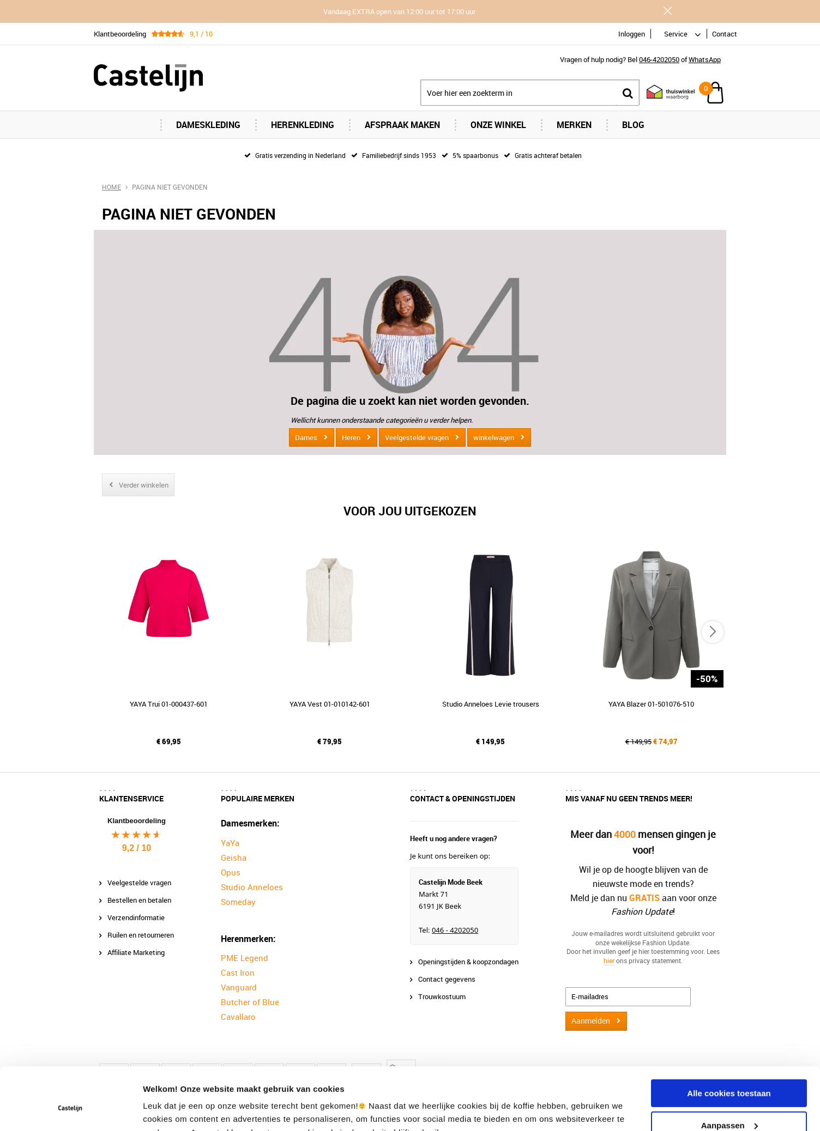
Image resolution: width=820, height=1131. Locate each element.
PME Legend (244, 957)
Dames (306, 437)
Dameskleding (208, 125)
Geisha (233, 857)
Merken (574, 125)
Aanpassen (729, 1071)
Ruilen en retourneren (140, 935)
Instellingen (166, 1109)
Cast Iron (238, 972)
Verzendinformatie (136, 917)
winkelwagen (493, 437)
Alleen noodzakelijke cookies (729, 1103)
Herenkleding (302, 125)
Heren (351, 437)
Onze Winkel (498, 125)
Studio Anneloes (252, 886)
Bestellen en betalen (139, 900)
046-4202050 (659, 59)
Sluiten (667, 10)
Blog (633, 125)
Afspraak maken (402, 125)
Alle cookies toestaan (728, 1039)
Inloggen (631, 34)
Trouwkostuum (442, 996)
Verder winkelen (143, 485)
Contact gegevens (446, 979)
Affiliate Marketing (136, 952)
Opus (230, 872)
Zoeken (627, 93)
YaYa (230, 842)
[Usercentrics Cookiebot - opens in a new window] (70, 1110)
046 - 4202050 (455, 930)
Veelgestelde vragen (417, 437)
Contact (724, 34)
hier (609, 960)
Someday (238, 901)
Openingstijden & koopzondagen (468, 961)
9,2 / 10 (136, 848)
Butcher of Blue (250, 1001)
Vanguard (239, 987)
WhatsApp (705, 59)
